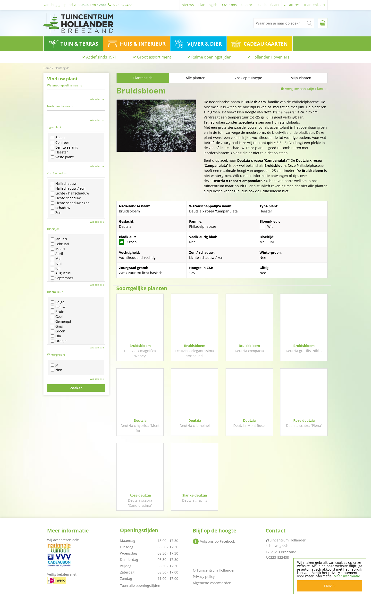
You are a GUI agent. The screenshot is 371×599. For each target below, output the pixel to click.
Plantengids (142, 78)
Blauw (58, 307)
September (62, 278)
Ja (54, 365)
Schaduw (60, 208)
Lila (56, 336)
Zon (56, 212)
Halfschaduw (63, 183)
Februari (60, 244)
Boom (58, 137)
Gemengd (61, 321)
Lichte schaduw (66, 198)
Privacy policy (204, 576)
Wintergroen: (56, 355)
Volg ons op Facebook (217, 541)
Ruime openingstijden (211, 57)
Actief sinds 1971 (101, 57)
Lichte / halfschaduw (70, 193)
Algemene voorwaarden (212, 583)
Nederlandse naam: (60, 106)
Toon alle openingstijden (140, 585)
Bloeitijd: (53, 229)
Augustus (61, 273)
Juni (56, 263)
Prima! (330, 585)
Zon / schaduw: (57, 173)
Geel (57, 316)
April (57, 253)
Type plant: (54, 127)
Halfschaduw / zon (68, 188)
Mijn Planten (301, 78)
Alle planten (195, 78)
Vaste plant (62, 157)
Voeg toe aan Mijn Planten (306, 88)
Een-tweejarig (64, 147)
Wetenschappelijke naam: (64, 85)
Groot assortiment (154, 57)
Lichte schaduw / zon (70, 203)
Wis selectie (97, 99)
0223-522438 (278, 557)
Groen (58, 331)
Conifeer (60, 142)
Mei (56, 258)
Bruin (57, 311)
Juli (55, 268)
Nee (56, 369)
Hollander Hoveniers (270, 57)
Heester (59, 152)
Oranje (59, 341)
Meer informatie (347, 576)
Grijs (57, 326)
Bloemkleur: (55, 292)
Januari (59, 239)
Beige (57, 302)
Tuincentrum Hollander (287, 540)
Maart (58, 249)
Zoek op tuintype (248, 78)
